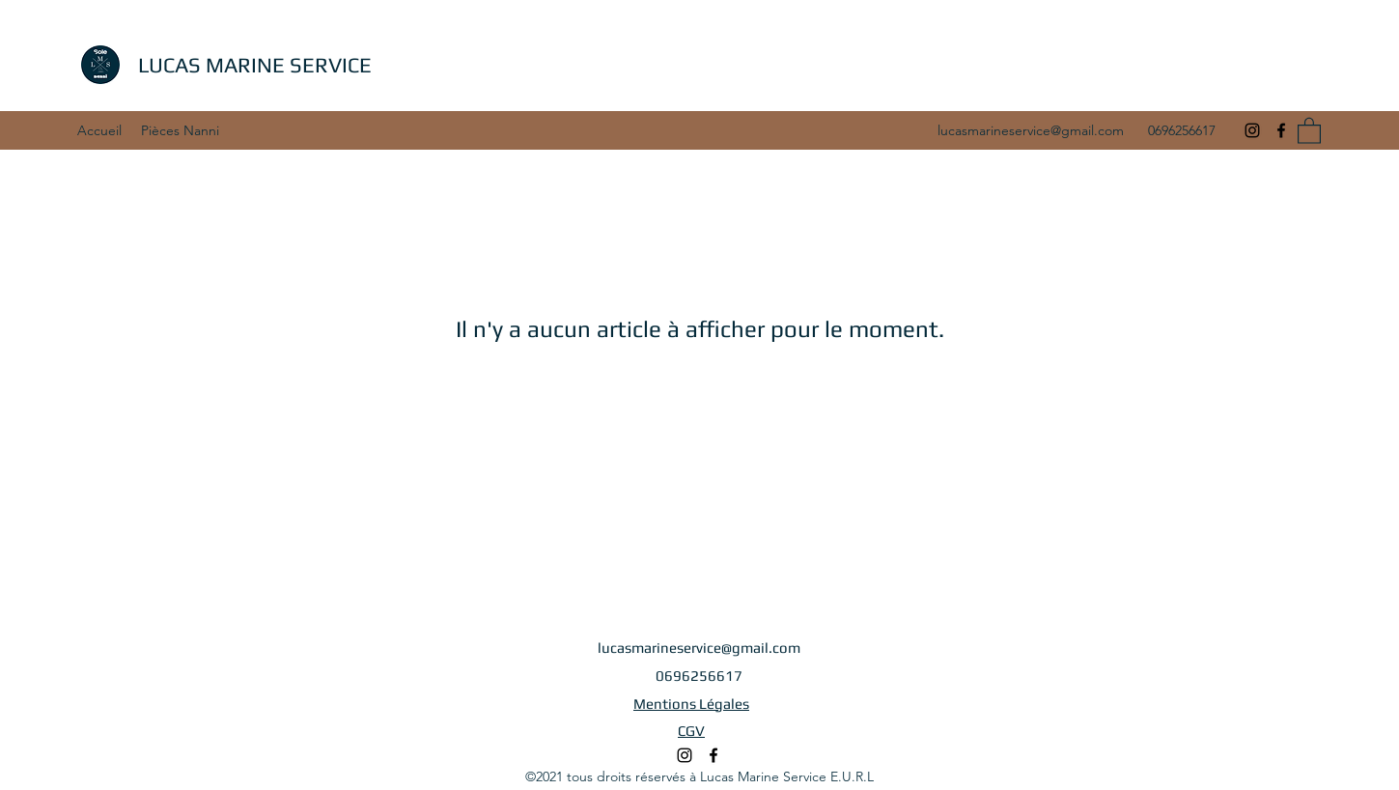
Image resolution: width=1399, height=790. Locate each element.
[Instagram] (1252, 130)
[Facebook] (1281, 130)
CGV (691, 730)
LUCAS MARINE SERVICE (255, 64)
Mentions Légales (691, 703)
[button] (1309, 130)
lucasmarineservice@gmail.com (1030, 130)
